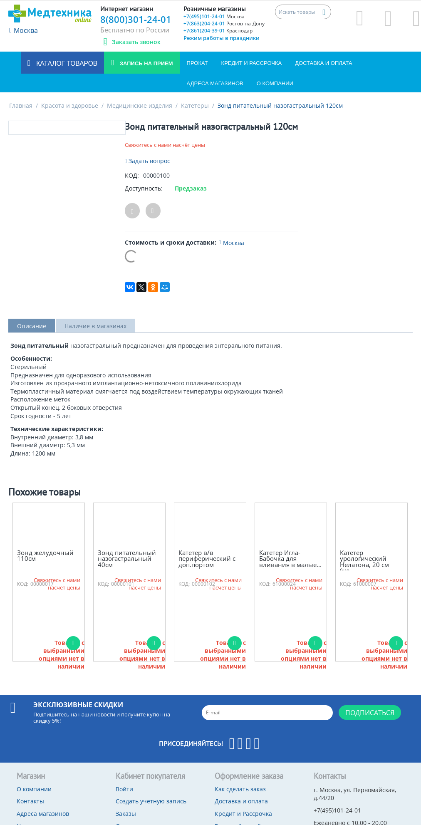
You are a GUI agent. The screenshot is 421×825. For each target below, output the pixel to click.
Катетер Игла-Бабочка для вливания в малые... (290, 559)
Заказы (126, 814)
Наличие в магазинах (95, 326)
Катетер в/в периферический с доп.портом (206, 559)
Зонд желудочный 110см (45, 556)
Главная (20, 105)
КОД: (132, 175)
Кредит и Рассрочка (251, 63)
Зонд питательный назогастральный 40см (127, 559)
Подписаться (369, 712)
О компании (275, 83)
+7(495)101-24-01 (214, 16)
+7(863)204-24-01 (224, 23)
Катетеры (195, 105)
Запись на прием (145, 63)
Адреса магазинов (215, 83)
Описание (31, 326)
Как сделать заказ (240, 789)
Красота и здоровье (69, 105)
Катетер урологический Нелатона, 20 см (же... (364, 562)
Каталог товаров (66, 63)
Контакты (30, 801)
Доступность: (144, 188)
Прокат (197, 63)
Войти (124, 789)
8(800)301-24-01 (135, 19)
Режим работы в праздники (221, 38)
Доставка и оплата (323, 63)
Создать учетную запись (151, 801)
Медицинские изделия (139, 105)
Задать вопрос (147, 161)
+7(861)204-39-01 (218, 30)
